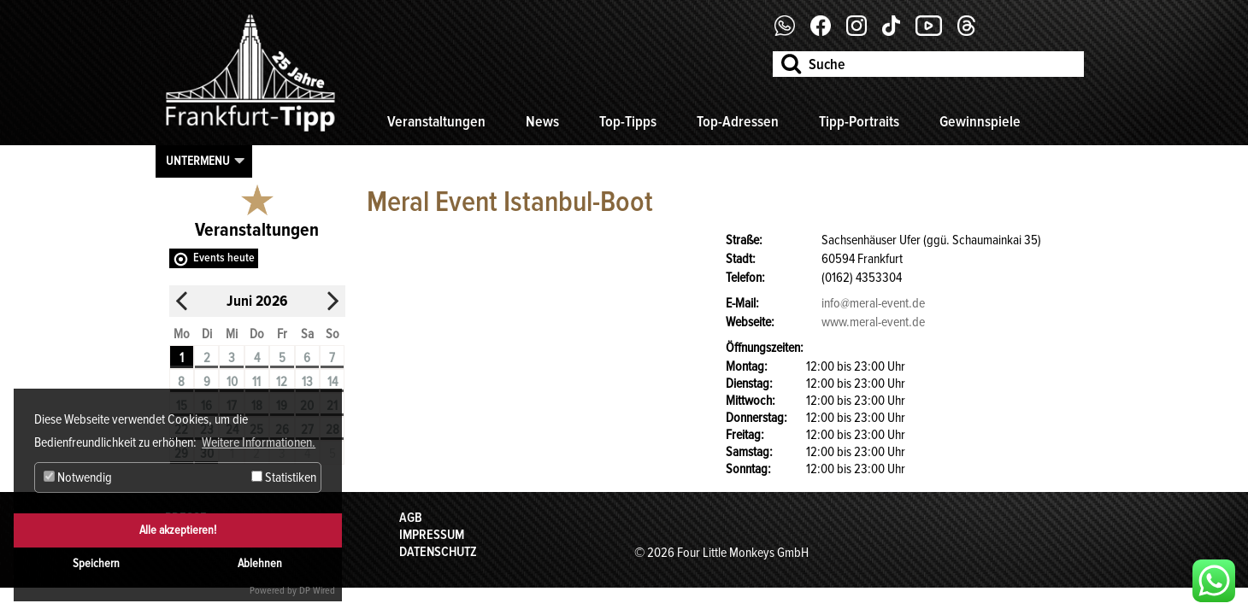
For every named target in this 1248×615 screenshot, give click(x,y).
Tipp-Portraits (859, 121)
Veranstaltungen (436, 121)
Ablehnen (260, 563)
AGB (410, 517)
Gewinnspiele (980, 121)
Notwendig (78, 477)
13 (307, 381)
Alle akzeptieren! (177, 530)
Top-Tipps (627, 121)
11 (256, 381)
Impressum (431, 534)
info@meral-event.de (873, 303)
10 (232, 381)
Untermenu (198, 160)
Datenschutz (438, 551)
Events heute (224, 257)
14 (332, 381)
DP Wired (317, 590)
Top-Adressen (738, 121)
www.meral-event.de (873, 322)
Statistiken (283, 477)
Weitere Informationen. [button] (258, 442)
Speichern (96, 563)
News (542, 121)
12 (281, 381)
